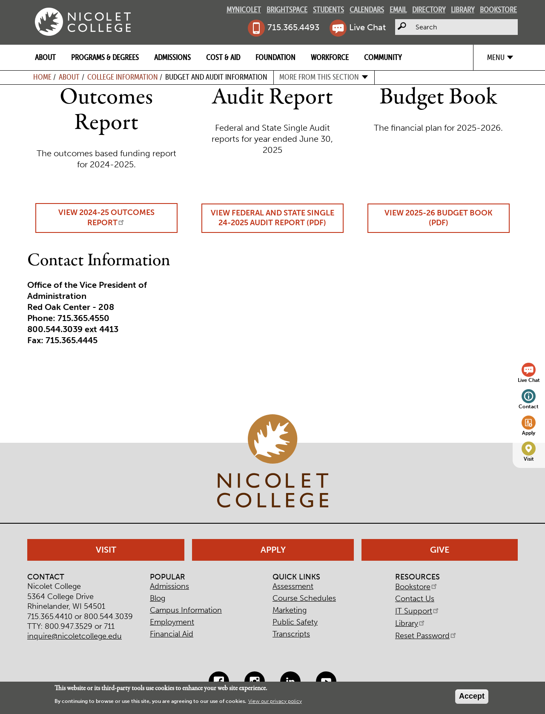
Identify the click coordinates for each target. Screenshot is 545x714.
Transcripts (291, 634)
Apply (528, 433)
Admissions (172, 57)
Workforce (330, 57)
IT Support (417, 611)
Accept (472, 696)
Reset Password (426, 635)
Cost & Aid (223, 57)
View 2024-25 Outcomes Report (106, 217)
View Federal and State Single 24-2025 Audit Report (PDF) (272, 217)
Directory (428, 9)
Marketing (289, 610)
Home (42, 76)
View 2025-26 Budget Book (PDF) (438, 217)
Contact (529, 406)
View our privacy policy (275, 701)
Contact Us (414, 598)
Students (328, 9)
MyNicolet (244, 9)
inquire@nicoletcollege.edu (74, 636)
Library (462, 9)
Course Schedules (304, 598)
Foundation (275, 57)
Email (398, 9)
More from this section (319, 76)
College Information (122, 76)
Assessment (292, 586)
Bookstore (498, 9)
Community (383, 57)
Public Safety (295, 622)
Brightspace (287, 9)
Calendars (367, 9)
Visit (529, 459)
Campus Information (186, 610)
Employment (172, 622)
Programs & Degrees (105, 57)
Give (440, 550)
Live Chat (367, 27)
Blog (157, 598)
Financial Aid (171, 634)
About (45, 57)
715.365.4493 (293, 27)
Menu (496, 57)
